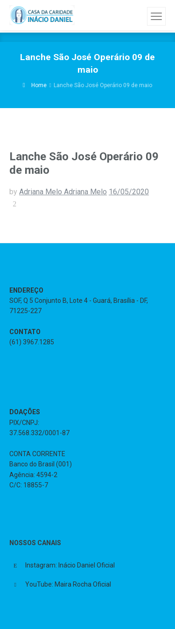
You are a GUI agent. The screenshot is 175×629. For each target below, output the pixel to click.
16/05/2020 (129, 191)
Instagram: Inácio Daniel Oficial (70, 565)
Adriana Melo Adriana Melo (63, 191)
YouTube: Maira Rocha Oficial (68, 584)
